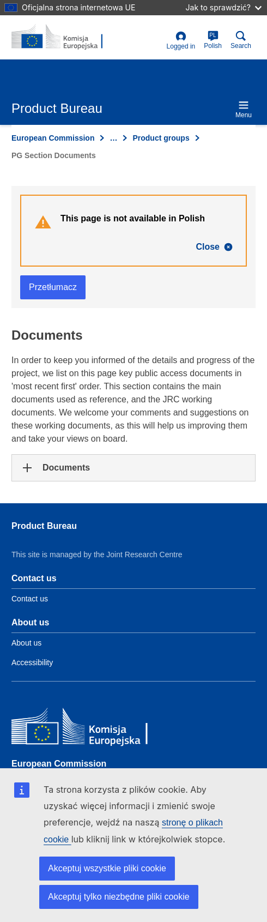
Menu (243, 109)
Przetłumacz (53, 287)
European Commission (52, 138)
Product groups (160, 138)
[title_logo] (64, 37)
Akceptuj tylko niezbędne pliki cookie (119, 896)
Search (240, 40)
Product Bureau (44, 526)
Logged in (181, 40)
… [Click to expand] (113, 138)
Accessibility (32, 662)
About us (26, 642)
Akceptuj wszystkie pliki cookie (107, 868)
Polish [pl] (213, 40)
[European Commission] (90, 729)
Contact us (29, 598)
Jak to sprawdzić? (224, 7)
